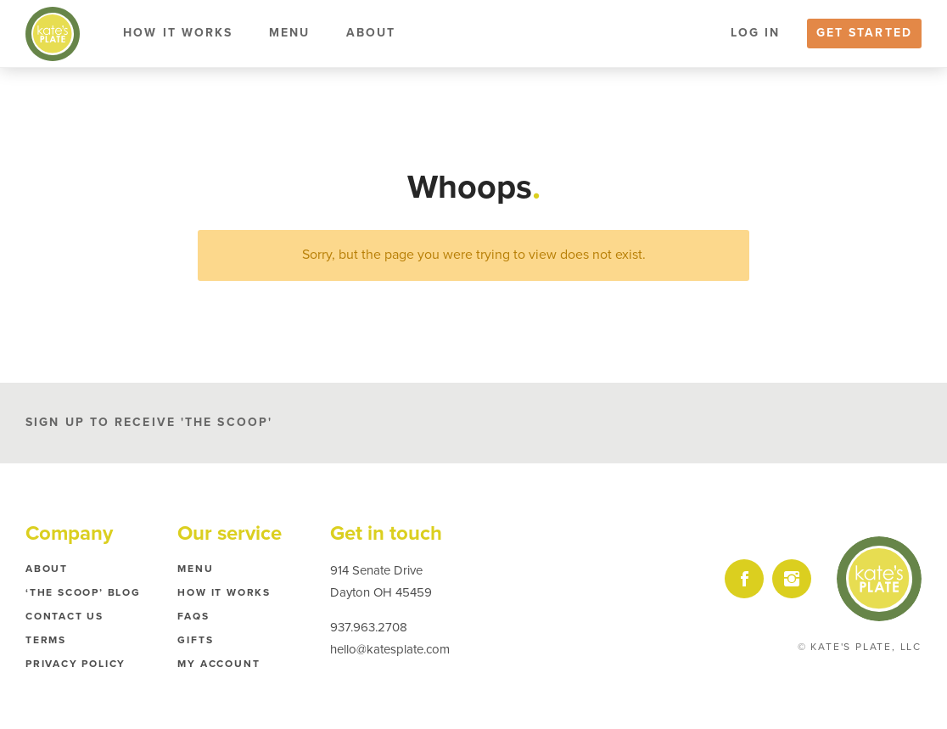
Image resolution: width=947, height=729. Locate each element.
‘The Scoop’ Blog (83, 592)
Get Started (864, 32)
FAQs (193, 616)
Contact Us (64, 616)
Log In (756, 32)
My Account (218, 664)
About (371, 32)
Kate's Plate (52, 34)
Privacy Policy (75, 664)
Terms (45, 640)
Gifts (195, 640)
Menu (289, 32)
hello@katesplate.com (390, 649)
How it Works (178, 32)
